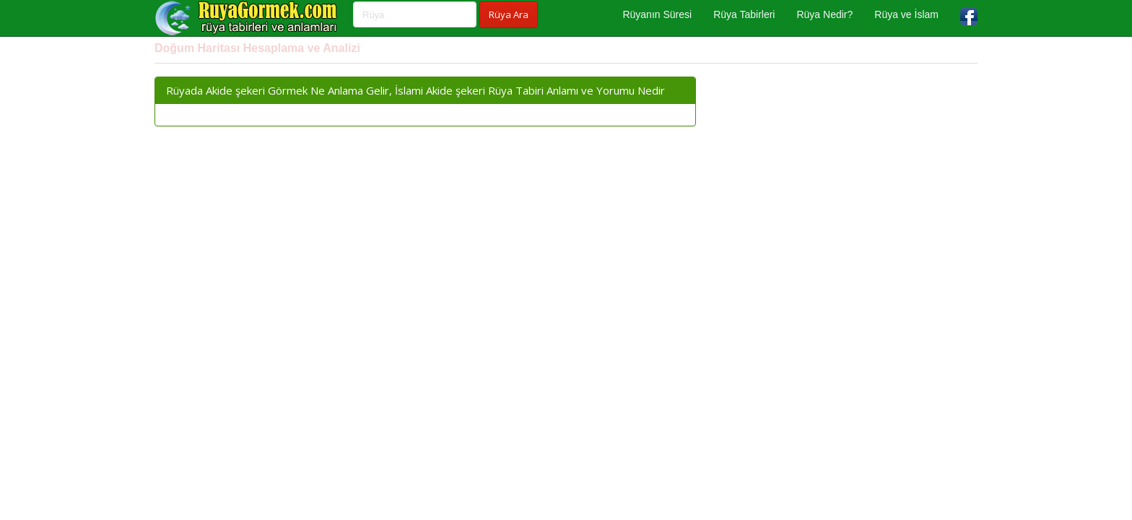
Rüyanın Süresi (657, 14)
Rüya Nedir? (824, 14)
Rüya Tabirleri (744, 14)
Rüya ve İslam (906, 14)
